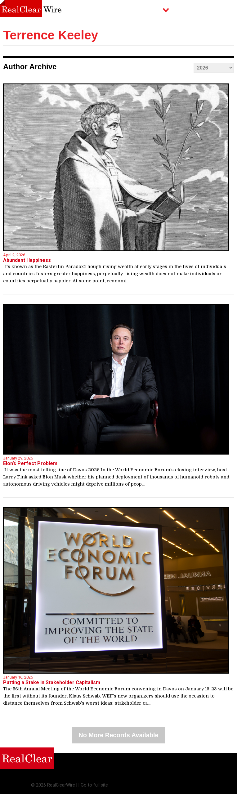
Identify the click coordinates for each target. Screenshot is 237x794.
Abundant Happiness (27, 260)
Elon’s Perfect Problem (30, 463)
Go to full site (94, 785)
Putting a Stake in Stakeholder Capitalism (51, 682)
